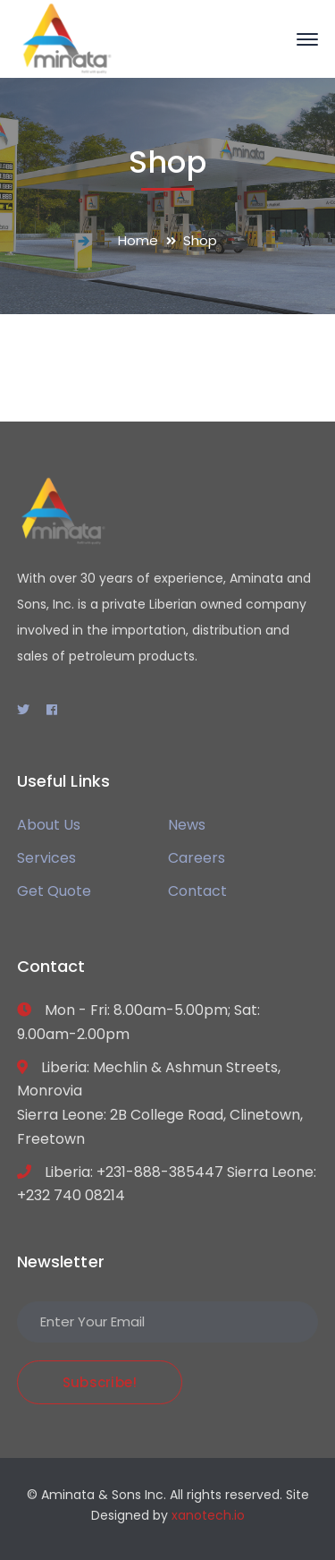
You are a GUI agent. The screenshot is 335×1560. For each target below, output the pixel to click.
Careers (196, 858)
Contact (197, 891)
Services (46, 858)
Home (138, 240)
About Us (48, 824)
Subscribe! (100, 1382)
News (186, 824)
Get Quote (54, 891)
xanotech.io (208, 1515)
